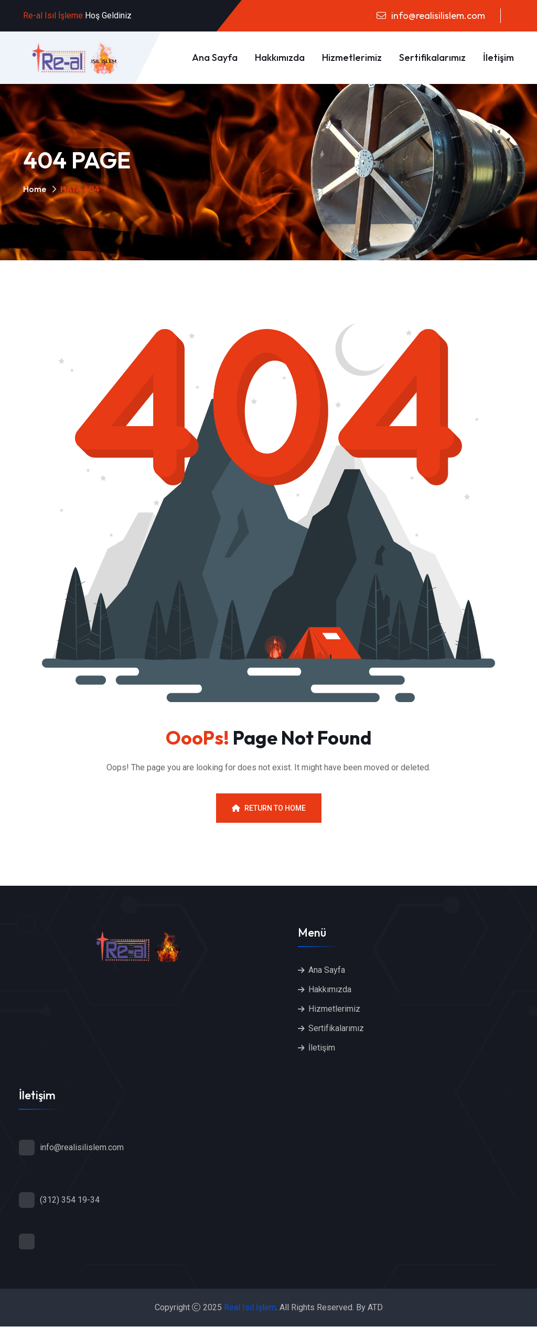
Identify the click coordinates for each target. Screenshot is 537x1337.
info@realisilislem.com (437, 15)
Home (34, 189)
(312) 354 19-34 (70, 1200)
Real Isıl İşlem (250, 1307)
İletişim (498, 57)
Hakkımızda (280, 57)
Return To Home (269, 808)
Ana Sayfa (215, 57)
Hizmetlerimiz (352, 57)
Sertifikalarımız (432, 57)
